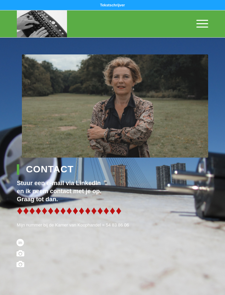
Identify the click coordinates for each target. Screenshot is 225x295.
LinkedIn (88, 183)
